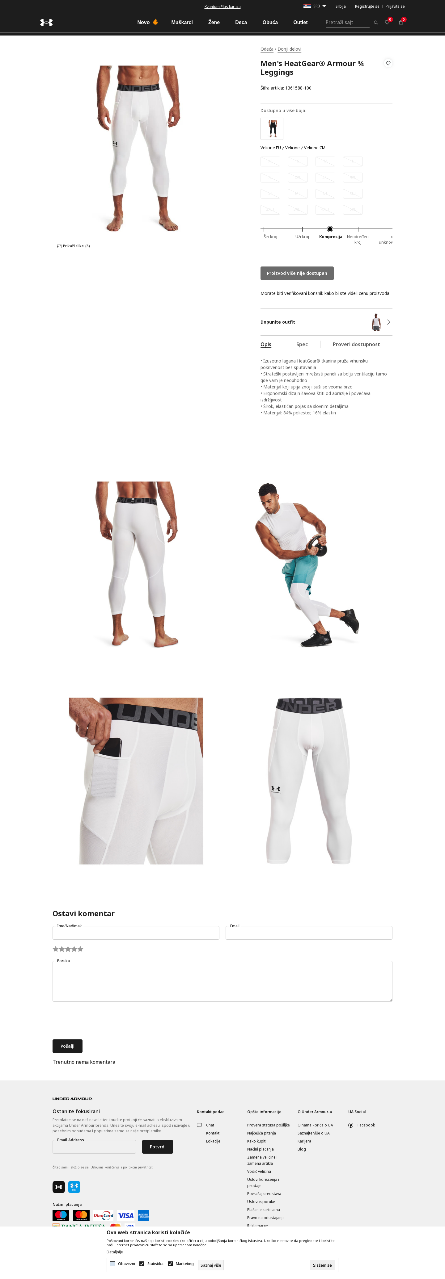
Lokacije (213, 1141)
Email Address (70, 1140)
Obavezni (126, 1264)
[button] (388, 75)
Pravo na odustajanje (266, 1217)
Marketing (185, 1264)
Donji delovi (289, 49)
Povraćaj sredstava (264, 1193)
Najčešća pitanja (261, 1133)
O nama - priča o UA (315, 1125)
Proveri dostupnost (356, 344)
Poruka (63, 960)
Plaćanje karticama (263, 1209)
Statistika (155, 1264)
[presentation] (99, 1021)
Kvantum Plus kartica (223, 6)
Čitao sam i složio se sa (103, 1167)
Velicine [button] (292, 147)
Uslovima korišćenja (105, 1167)
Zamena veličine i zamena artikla (262, 1160)
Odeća (267, 49)
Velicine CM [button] (314, 147)
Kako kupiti (256, 1141)
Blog (302, 1149)
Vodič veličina (259, 1171)
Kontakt (212, 1133)
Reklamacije (257, 1225)
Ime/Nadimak (69, 926)
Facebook (366, 1125)
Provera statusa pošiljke (268, 1125)
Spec (302, 344)
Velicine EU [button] (271, 147)
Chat (210, 1125)
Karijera (304, 1141)
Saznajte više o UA (314, 1133)
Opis (266, 344)
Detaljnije (115, 1252)
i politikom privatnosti (137, 1167)
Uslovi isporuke (261, 1201)
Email (234, 926)
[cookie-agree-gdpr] (322, 1265)
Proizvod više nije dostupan (297, 273)
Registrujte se (367, 6)
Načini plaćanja (260, 1149)
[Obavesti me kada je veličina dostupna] (270, 161)
